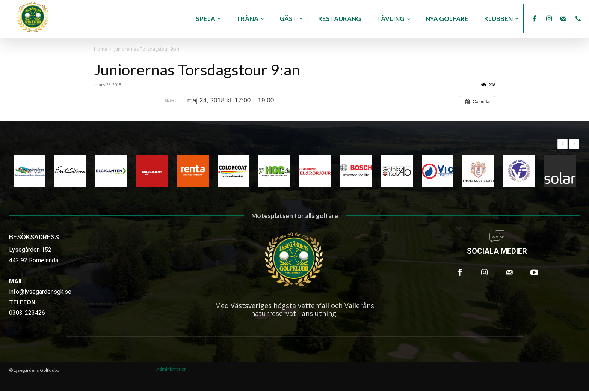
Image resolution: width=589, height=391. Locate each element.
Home (100, 49)
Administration (171, 369)
